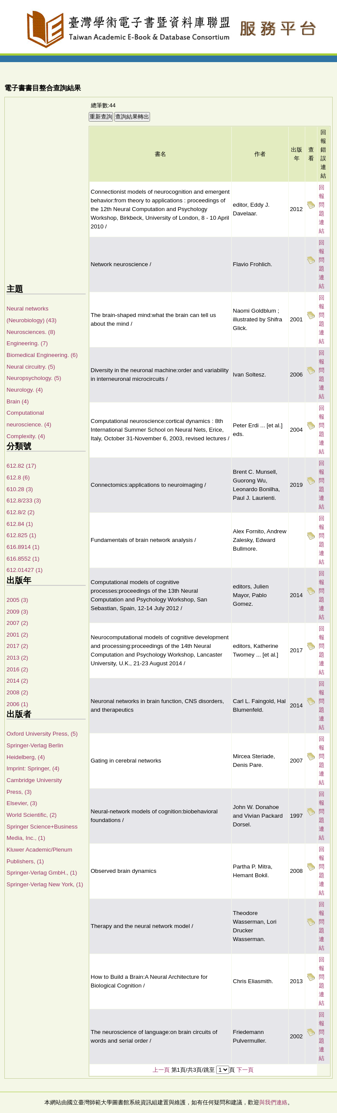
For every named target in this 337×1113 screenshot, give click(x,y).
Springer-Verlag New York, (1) (45, 884)
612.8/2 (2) (20, 512)
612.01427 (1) (25, 570)
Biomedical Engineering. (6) (42, 355)
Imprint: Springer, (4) (33, 768)
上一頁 (161, 1070)
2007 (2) (17, 623)
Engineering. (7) (27, 343)
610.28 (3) (20, 489)
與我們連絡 (273, 1102)
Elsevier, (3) (22, 803)
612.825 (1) (21, 535)
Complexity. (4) (26, 436)
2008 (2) (17, 692)
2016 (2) (17, 669)
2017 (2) (17, 646)
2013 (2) (17, 657)
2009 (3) (17, 611)
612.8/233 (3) (24, 500)
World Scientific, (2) (32, 815)
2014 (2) (17, 680)
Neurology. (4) (25, 389)
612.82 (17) (21, 465)
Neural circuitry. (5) (31, 366)
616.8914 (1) (23, 547)
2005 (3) (17, 600)
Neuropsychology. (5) (34, 378)
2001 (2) (17, 634)
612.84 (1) (20, 524)
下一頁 (245, 1070)
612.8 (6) (18, 477)
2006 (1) (17, 704)
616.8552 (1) (23, 558)
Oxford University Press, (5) (42, 733)
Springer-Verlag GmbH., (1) (42, 872)
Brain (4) (18, 401)
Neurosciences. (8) (31, 332)
